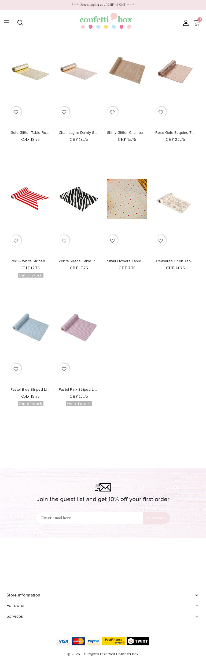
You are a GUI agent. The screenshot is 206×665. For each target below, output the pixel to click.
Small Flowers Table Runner (127, 261)
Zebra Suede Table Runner (79, 261)
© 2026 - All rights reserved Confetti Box (102, 654)
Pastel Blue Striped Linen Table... (30, 389)
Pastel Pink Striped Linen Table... (79, 389)
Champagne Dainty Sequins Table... (79, 132)
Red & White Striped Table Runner (30, 261)
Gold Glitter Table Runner (30, 132)
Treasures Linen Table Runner (175, 261)
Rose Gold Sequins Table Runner (175, 132)
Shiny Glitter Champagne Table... (127, 132)
